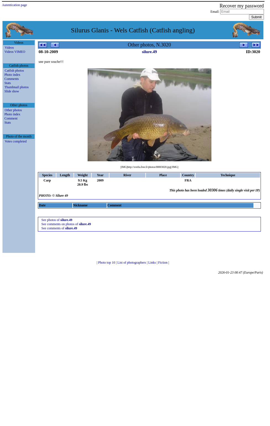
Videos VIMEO (14, 52)
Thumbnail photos (16, 87)
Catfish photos (14, 70)
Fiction (163, 262)
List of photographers (132, 262)
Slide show (11, 91)
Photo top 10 (107, 262)
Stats (7, 83)
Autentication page (14, 5)
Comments (11, 79)
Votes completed (16, 141)
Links (152, 262)
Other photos (13, 110)
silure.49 (149, 52)
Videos (9, 48)
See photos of (56, 220)
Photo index (12, 75)
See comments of (59, 228)
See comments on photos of (66, 224)
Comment (10, 118)
